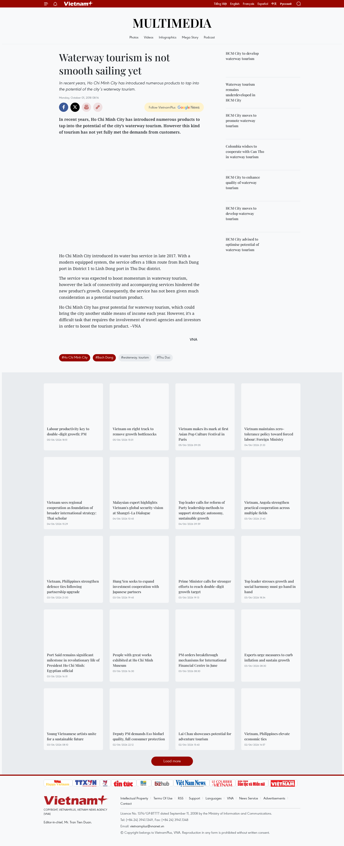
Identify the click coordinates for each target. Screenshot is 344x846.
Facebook (63, 107)
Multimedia (172, 22)
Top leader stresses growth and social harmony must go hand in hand (270, 586)
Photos (133, 37)
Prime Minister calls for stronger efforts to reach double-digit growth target (205, 586)
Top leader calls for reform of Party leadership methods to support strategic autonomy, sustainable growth (202, 510)
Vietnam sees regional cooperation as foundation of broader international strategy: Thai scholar (71, 510)
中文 (274, 3)
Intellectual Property (134, 798)
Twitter (75, 107)
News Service (248, 798)
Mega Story (190, 37)
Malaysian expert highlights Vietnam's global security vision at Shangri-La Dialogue (138, 507)
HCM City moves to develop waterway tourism (241, 213)
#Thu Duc (163, 357)
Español (263, 4)
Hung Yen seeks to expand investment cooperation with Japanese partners (136, 586)
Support (194, 798)
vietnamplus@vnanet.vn (147, 826)
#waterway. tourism (135, 357)
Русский (286, 3)
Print (86, 107)
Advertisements (274, 798)
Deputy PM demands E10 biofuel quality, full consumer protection (139, 736)
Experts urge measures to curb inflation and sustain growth (268, 657)
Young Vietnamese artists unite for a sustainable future (71, 736)
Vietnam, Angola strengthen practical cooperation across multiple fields (267, 507)
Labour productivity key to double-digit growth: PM (68, 431)
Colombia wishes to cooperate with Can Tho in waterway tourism (245, 151)
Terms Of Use (163, 798)
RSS (180, 798)
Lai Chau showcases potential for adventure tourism (205, 736)
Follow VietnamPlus (162, 107)
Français (248, 4)
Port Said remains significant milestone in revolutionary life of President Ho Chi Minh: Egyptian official (73, 662)
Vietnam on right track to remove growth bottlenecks (134, 431)
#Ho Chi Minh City (75, 357)
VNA (230, 798)
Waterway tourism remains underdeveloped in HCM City (240, 92)
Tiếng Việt (220, 4)
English (235, 4)
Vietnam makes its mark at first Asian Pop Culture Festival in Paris (203, 434)
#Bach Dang (104, 357)
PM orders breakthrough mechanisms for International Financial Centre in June (202, 660)
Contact (126, 803)
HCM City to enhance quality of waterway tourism (243, 182)
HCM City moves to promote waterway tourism (241, 120)
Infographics (167, 37)
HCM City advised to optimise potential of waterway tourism (242, 244)
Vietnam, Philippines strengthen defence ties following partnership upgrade (73, 586)
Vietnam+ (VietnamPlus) (78, 3)
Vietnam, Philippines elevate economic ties (267, 736)
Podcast (209, 37)
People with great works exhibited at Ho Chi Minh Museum (133, 660)
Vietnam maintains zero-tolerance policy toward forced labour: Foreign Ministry (268, 434)
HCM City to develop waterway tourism (242, 56)
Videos (148, 37)
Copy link (97, 107)
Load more (172, 760)
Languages (214, 798)
